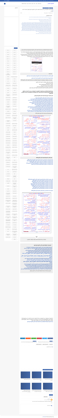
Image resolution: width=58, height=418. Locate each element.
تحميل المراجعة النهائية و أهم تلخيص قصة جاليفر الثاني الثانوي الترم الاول (39, 252)
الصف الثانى (14, 120)
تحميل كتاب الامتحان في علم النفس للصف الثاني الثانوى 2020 (42, 190)
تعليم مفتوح (8, 162)
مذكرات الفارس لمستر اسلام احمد (14, 201)
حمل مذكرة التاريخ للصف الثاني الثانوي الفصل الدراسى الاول (42, 109)
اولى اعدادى (8, 155)
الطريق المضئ (51, 3)
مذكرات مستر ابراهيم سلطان (8, 211)
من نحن (48, 0)
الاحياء (14, 90)
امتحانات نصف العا (14, 152)
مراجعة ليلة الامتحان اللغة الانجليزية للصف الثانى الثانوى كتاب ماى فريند (39, 260)
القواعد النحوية (8, 132)
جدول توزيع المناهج (14, 169)
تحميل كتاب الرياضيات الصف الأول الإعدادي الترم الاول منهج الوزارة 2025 (36, 379)
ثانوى (32, 3)
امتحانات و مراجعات (14, 155)
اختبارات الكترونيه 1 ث (8, 85)
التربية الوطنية (14, 97)
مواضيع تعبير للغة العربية (14, 231)
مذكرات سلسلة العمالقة (15, 206)
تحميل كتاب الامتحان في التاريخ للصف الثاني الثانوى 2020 (43, 187)
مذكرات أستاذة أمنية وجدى (8, 193)
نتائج (8, 231)
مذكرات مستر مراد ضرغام (14, 220)
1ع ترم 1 (14, 54)
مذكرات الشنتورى (8, 198)
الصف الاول (14, 113)
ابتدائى (36, 3)
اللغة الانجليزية (15, 136)
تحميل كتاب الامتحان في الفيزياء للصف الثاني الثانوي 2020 (43, 182)
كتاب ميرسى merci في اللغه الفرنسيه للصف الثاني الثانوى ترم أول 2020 (40, 179)
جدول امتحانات (8, 166)
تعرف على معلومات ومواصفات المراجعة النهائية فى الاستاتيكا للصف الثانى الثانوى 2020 (40, 19)
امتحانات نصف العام (8, 152)
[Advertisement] (36, 41)
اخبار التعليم (14, 83)
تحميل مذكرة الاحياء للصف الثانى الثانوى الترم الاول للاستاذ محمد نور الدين (40, 110)
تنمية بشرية (8, 164)
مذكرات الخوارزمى (14, 198)
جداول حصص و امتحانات (15, 167)
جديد (8, 169)
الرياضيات (51, 344)
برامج (14, 157)
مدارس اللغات (14, 193)
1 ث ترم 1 (15, 52)
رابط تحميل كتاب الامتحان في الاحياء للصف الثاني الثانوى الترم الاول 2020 (40, 159)
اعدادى (34, 3)
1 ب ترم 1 (15, 50)
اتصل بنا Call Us (40, 0)
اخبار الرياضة (8, 83)
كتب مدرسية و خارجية (14, 186)
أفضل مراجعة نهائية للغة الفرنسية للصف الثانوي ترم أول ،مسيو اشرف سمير (38, 265)
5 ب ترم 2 (8, 69)
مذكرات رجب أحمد (8, 203)
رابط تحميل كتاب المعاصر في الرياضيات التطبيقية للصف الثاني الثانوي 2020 (39, 163)
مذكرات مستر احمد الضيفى (14, 214)
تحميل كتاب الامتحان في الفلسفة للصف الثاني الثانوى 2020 (42, 188)
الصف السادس (8, 125)
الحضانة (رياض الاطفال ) (8, 106)
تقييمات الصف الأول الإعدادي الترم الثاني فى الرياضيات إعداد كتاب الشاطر (47, 379)
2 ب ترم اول (8, 56)
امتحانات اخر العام (14, 147)
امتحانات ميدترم (29, 3)
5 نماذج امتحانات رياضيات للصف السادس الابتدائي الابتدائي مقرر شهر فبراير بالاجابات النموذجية (36, 391)
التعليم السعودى (8, 97)
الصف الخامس (8, 123)
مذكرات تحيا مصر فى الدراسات (14, 203)
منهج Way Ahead (14, 229)
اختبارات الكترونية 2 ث (14, 85)
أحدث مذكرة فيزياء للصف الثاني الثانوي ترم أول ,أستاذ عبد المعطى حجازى (40, 111)
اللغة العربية (14, 138)
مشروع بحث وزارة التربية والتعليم (8, 220)
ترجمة (14, 160)
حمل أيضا (50, 18)
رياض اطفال (39, 3)
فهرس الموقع (44, 0)
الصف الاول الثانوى (14, 115)
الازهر (8, 90)
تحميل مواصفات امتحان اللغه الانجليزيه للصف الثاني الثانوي (42, 103)
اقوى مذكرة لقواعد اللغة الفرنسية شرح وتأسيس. (44, 105)
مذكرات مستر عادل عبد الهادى (14, 217)
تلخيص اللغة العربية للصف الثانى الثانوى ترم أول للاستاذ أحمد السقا (40, 251)
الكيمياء (15, 134)
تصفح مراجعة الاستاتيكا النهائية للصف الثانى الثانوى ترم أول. (43, 33)
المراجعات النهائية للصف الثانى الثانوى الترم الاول (45, 32)
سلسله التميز (14, 171)
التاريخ (8, 92)
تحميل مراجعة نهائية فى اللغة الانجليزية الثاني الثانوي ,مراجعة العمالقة (39, 259)
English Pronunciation (8, 74)
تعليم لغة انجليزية (14, 162)
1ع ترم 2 (8, 54)
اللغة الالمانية (8, 134)
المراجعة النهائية (24, 3)
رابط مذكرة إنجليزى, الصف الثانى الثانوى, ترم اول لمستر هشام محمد (41, 102)
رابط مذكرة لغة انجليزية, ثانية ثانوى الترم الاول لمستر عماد (42, 101)
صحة (8, 171)
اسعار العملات (14, 88)
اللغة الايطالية (8, 136)
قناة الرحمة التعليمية (14, 183)
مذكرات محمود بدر (14, 211)
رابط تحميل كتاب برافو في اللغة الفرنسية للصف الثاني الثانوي (42, 164)
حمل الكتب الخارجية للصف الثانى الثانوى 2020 (45, 21)
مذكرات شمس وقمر (8, 206)
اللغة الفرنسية (8, 138)
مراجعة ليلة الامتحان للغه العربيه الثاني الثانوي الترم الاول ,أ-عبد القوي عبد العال (38, 248)
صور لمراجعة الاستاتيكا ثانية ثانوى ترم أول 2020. (45, 20)
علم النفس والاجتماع (14, 176)
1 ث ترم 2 (8, 52)
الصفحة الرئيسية (51, 0)
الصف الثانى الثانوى (45, 344)
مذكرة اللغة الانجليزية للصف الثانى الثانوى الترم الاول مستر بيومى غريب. (40, 100)
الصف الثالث (8, 115)
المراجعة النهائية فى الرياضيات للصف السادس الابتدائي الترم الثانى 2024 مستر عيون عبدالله (47, 391)
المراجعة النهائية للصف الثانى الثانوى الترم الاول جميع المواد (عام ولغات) (39, 247)
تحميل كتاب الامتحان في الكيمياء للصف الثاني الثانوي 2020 (42, 180)
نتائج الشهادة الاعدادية (14, 234)
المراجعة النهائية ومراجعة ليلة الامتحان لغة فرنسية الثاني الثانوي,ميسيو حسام (38, 264)
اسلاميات (8, 88)
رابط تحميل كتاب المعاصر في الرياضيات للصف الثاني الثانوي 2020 (41, 162)
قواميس (8, 183)
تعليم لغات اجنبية (8, 160)
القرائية (15, 132)
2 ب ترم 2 (15, 56)
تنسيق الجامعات (14, 164)
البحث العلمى (14, 92)
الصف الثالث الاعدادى (14, 118)
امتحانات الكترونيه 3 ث (8, 147)
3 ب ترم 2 (15, 65)
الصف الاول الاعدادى (8, 113)
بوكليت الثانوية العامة (8, 157)
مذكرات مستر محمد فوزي (8, 217)
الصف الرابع (14, 125)
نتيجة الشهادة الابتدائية (8, 234)
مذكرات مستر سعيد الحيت (8, 214)
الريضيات (8, 111)
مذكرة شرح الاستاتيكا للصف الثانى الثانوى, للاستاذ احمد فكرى (42, 78)
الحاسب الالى (14, 106)
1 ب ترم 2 (8, 50)
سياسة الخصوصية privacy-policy (34, 0)
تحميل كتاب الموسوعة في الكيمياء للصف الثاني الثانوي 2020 (42, 181)
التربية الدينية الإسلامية (8, 95)
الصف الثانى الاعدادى (8, 121)
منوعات (8, 229)
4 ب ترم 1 (8, 67)
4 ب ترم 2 (14, 69)
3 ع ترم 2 (8, 65)
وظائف (14, 239)
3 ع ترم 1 (15, 67)
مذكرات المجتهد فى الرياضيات (8, 201)
